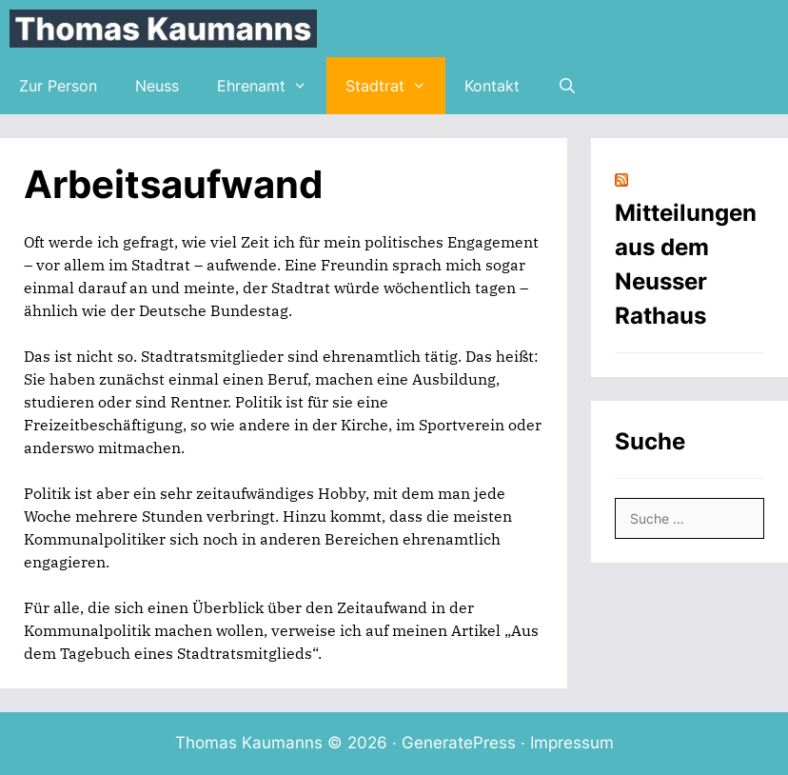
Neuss (157, 85)
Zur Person (58, 85)
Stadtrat (395, 85)
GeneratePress (459, 742)
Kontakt (492, 85)
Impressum (572, 742)
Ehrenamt (271, 85)
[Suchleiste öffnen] (568, 85)
